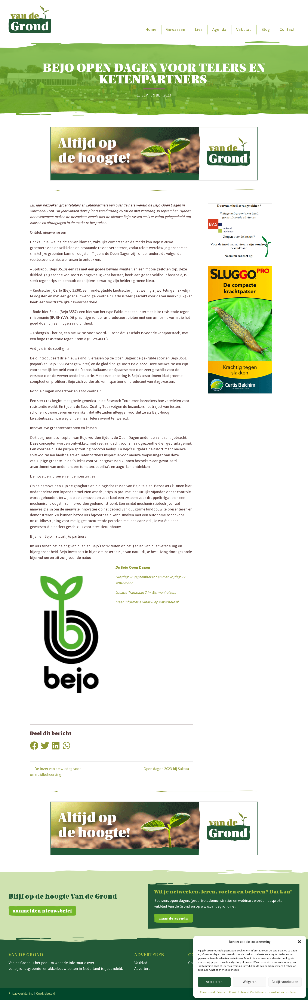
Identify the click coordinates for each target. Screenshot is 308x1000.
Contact (287, 29)
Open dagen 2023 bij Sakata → (168, 769)
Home (151, 29)
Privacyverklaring (21, 993)
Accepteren (214, 982)
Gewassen (175, 29)
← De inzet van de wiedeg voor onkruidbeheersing (55, 772)
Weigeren (249, 982)
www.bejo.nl (169, 602)
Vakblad (244, 29)
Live (199, 29)
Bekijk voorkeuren (285, 982)
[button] (299, 942)
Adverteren (143, 968)
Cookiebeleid (207, 992)
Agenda (219, 29)
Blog (265, 29)
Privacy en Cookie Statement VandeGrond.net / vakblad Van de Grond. (257, 992)
